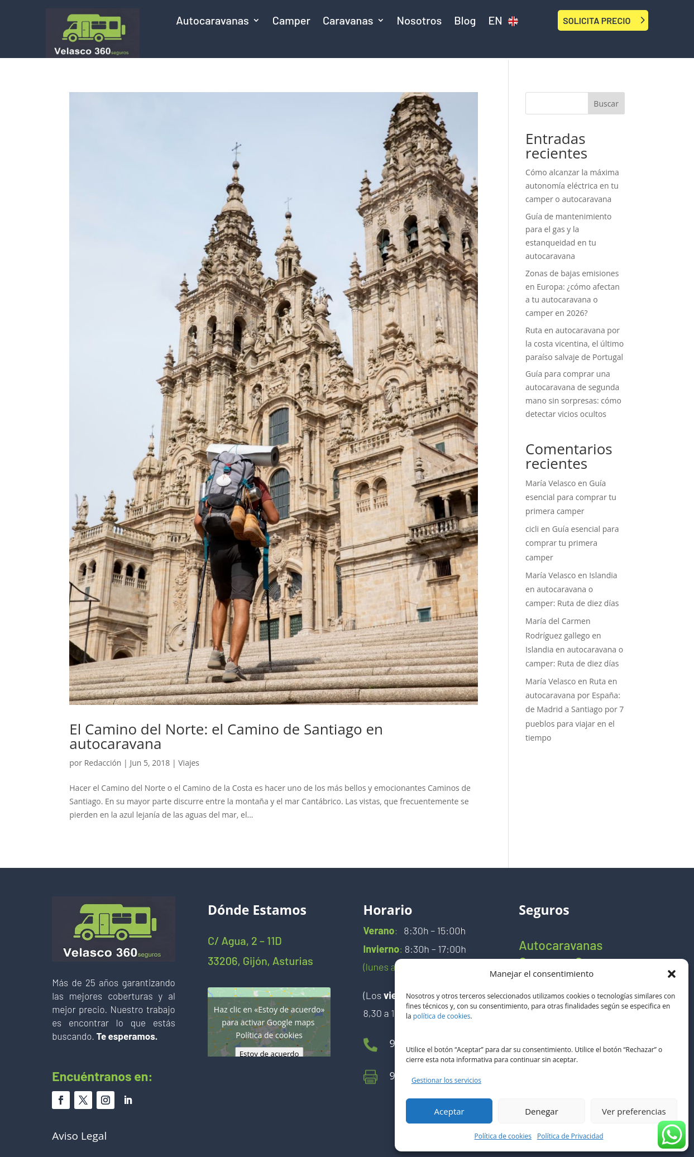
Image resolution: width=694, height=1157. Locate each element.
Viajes (188, 762)
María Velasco (550, 483)
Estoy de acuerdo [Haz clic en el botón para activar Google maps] (269, 1054)
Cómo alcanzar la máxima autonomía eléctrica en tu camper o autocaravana (572, 185)
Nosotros (419, 21)
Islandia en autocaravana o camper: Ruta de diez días (572, 589)
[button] (671, 974)
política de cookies (442, 1016)
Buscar (606, 103)
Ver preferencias (634, 1111)
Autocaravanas (212, 21)
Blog (465, 21)
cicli (532, 529)
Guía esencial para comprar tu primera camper (570, 497)
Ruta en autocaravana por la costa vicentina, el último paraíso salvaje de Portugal (574, 343)
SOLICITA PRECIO (596, 20)
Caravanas (348, 21)
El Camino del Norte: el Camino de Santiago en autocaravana (226, 736)
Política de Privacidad (570, 1136)
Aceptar (449, 1111)
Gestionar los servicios (446, 1080)
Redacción (103, 762)
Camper (291, 21)
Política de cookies (503, 1136)
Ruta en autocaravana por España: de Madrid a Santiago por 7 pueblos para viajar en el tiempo (574, 709)
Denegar (541, 1111)
